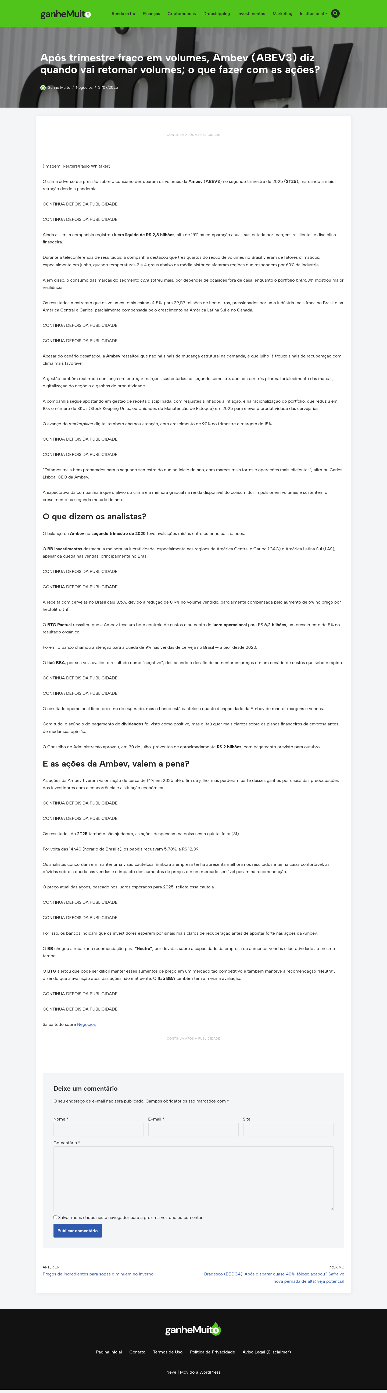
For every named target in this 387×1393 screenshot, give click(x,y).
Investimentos (251, 13)
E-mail (156, 1121)
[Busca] (335, 13)
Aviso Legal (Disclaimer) (267, 1355)
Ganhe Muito (59, 87)
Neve (171, 1375)
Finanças (151, 13)
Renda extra (123, 13)
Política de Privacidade (212, 1355)
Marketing (282, 13)
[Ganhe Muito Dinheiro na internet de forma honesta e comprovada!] (67, 13)
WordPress (210, 1375)
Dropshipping (216, 13)
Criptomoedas (181, 13)
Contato (137, 1355)
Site (246, 1121)
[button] (326, 13)
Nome (61, 1121)
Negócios (84, 87)
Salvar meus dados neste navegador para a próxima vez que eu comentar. (130, 1220)
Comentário (66, 1145)
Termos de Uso (167, 1355)
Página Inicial (108, 1355)
